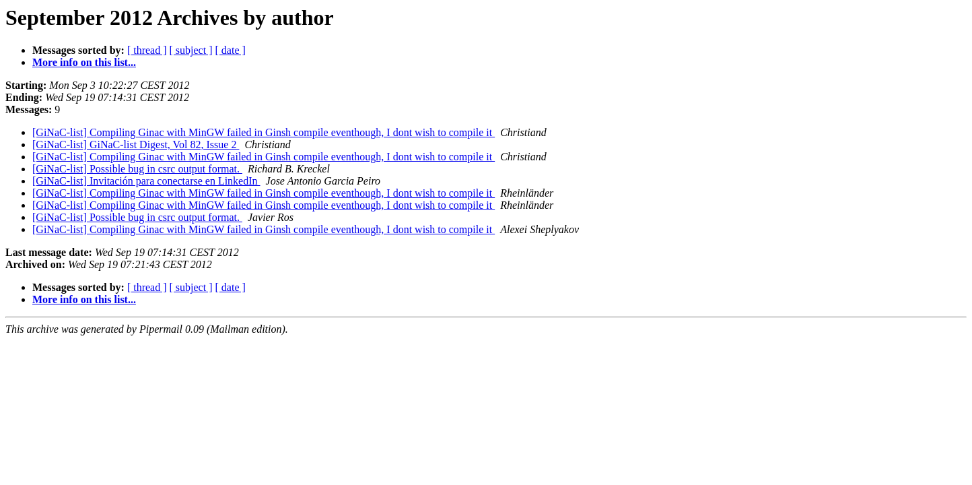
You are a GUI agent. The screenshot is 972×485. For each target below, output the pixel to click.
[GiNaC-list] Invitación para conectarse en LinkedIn (146, 181)
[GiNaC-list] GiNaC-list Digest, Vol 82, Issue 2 (135, 144)
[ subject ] (191, 50)
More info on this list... (84, 62)
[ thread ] (147, 50)
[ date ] (230, 50)
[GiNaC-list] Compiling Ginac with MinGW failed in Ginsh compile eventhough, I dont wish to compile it (263, 132)
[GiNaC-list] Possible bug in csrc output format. (137, 168)
